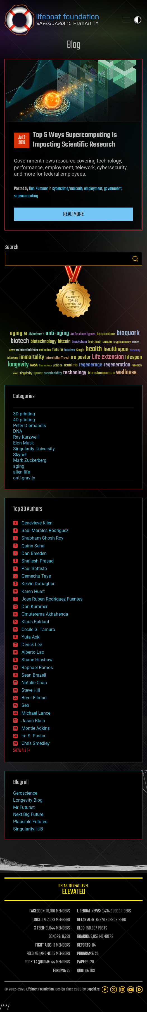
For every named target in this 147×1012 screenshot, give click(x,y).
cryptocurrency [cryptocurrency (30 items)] (122, 342)
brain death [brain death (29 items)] (94, 342)
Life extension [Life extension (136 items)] (108, 357)
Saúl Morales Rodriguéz (45, 530)
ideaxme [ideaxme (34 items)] (12, 358)
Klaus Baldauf (35, 621)
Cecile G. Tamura (38, 629)
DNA (17, 431)
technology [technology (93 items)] (74, 373)
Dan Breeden (34, 553)
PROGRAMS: (85, 953)
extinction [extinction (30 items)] (45, 350)
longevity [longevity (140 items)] (18, 364)
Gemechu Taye (36, 576)
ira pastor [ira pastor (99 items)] (81, 357)
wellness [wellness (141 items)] (126, 372)
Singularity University (34, 448)
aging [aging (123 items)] (16, 333)
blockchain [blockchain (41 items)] (79, 342)
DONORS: (55, 936)
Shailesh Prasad (38, 561)
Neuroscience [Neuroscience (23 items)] (45, 366)
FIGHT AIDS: (44, 945)
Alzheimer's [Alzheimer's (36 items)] (36, 334)
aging (18, 466)
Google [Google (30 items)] (80, 350)
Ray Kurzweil (26, 437)
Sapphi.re (93, 989)
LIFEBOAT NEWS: (89, 911)
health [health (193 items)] (94, 349)
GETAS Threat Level (73, 890)
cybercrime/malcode (67, 188)
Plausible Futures (30, 821)
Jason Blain (33, 720)
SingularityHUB (28, 829)
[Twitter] (113, 989)
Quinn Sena (33, 546)
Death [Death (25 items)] (12, 350)
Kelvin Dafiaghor (38, 583)
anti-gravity (24, 478)
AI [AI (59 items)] (25, 334)
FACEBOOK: (37, 911)
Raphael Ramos (37, 667)
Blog (73, 45)
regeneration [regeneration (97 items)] (117, 365)
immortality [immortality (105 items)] (31, 357)
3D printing (24, 413)
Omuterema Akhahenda (45, 614)
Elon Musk (23, 443)
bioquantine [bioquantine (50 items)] (106, 333)
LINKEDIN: (39, 920)
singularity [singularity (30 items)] (26, 373)
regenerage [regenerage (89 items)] (90, 365)
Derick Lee (32, 644)
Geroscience (25, 793)
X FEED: (39, 928)
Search (135, 258)
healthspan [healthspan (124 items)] (116, 349)
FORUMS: (59, 971)
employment (93, 188)
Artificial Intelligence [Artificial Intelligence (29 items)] (82, 334)
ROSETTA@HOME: (37, 962)
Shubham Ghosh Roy (42, 538)
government (113, 188)
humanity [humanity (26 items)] (135, 350)
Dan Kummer (38, 188)
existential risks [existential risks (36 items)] (27, 350)
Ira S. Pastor (34, 735)
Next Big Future (28, 814)
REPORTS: (84, 945)
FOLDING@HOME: (39, 953)
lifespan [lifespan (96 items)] (133, 357)
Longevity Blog (27, 800)
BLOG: (81, 928)
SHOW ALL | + (21, 750)
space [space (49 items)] (38, 373)
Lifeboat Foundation (40, 989)
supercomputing (26, 196)
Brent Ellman (34, 697)
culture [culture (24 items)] (135, 342)
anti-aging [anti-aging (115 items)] (57, 333)
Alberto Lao (33, 652)
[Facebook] (105, 989)
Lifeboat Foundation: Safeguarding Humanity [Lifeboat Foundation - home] (59, 19)
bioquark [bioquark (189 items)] (128, 333)
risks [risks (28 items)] (15, 373)
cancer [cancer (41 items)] (107, 342)
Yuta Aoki (31, 637)
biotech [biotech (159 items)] (20, 341)
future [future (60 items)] (57, 349)
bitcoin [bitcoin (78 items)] (64, 342)
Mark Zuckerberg (29, 460)
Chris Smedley (36, 743)
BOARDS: (83, 936)
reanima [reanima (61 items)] (70, 365)
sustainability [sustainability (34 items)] (53, 374)
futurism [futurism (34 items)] (69, 350)
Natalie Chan (34, 682)
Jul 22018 (21, 140)
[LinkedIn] (122, 989)
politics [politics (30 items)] (57, 366)
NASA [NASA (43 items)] (34, 365)
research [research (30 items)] (137, 366)
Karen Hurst (33, 591)
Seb (25, 705)
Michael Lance (36, 713)
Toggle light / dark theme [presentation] (137, 19)
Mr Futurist (24, 807)
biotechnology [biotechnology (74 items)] (43, 342)
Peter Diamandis (29, 425)
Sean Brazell (34, 675)
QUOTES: (83, 971)
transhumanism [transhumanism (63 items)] (101, 373)
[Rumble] (139, 989)
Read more (73, 214)
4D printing (24, 419)
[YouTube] (130, 989)
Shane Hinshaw (37, 659)
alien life (21, 472)
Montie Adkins (36, 728)
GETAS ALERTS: (88, 920)
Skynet (20, 454)
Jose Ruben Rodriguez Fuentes (52, 599)
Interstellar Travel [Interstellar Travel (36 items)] (57, 358)
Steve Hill (31, 690)
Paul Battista (34, 568)
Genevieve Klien (37, 523)
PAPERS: (83, 962)
